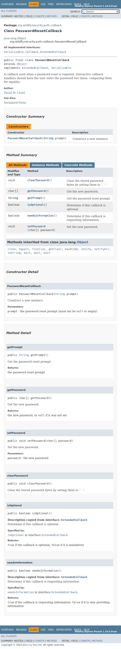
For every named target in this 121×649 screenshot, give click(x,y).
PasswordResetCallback (25, 138)
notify (86, 249)
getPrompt (34, 197)
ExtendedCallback (53, 51)
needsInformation (40, 215)
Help (87, 4)
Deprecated (64, 4)
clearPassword (38, 180)
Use (43, 4)
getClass (55, 249)
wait (27, 252)
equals (24, 249)
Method (52, 16)
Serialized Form (15, 102)
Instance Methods (45, 165)
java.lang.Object (15, 38)
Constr (39, 16)
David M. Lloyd (14, 92)
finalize (38, 249)
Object (22, 64)
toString (14, 252)
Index (77, 4)
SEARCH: (75, 11)
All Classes (9, 11)
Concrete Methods (78, 165)
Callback (31, 51)
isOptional (35, 204)
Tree (51, 4)
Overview (7, 4)
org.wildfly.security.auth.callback (39, 25)
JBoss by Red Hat (32, 645)
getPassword (36, 190)
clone (12, 249)
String (48, 138)
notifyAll (101, 249)
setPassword (36, 226)
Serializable (14, 51)
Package (21, 4)
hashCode (71, 249)
